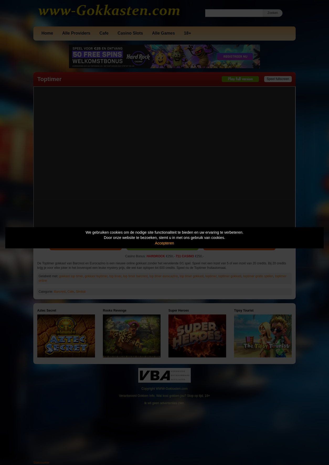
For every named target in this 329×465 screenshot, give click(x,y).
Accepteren (164, 243)
